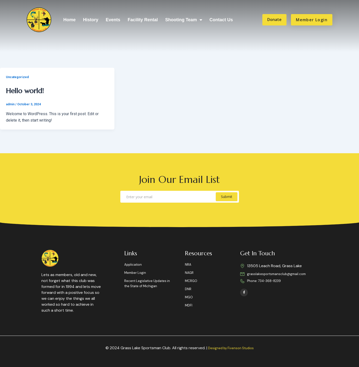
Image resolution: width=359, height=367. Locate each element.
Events (113, 19)
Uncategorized (18, 77)
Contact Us (221, 19)
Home (69, 19)
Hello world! (33, 90)
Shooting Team (183, 19)
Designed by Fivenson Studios (231, 347)
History (90, 19)
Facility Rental (143, 19)
